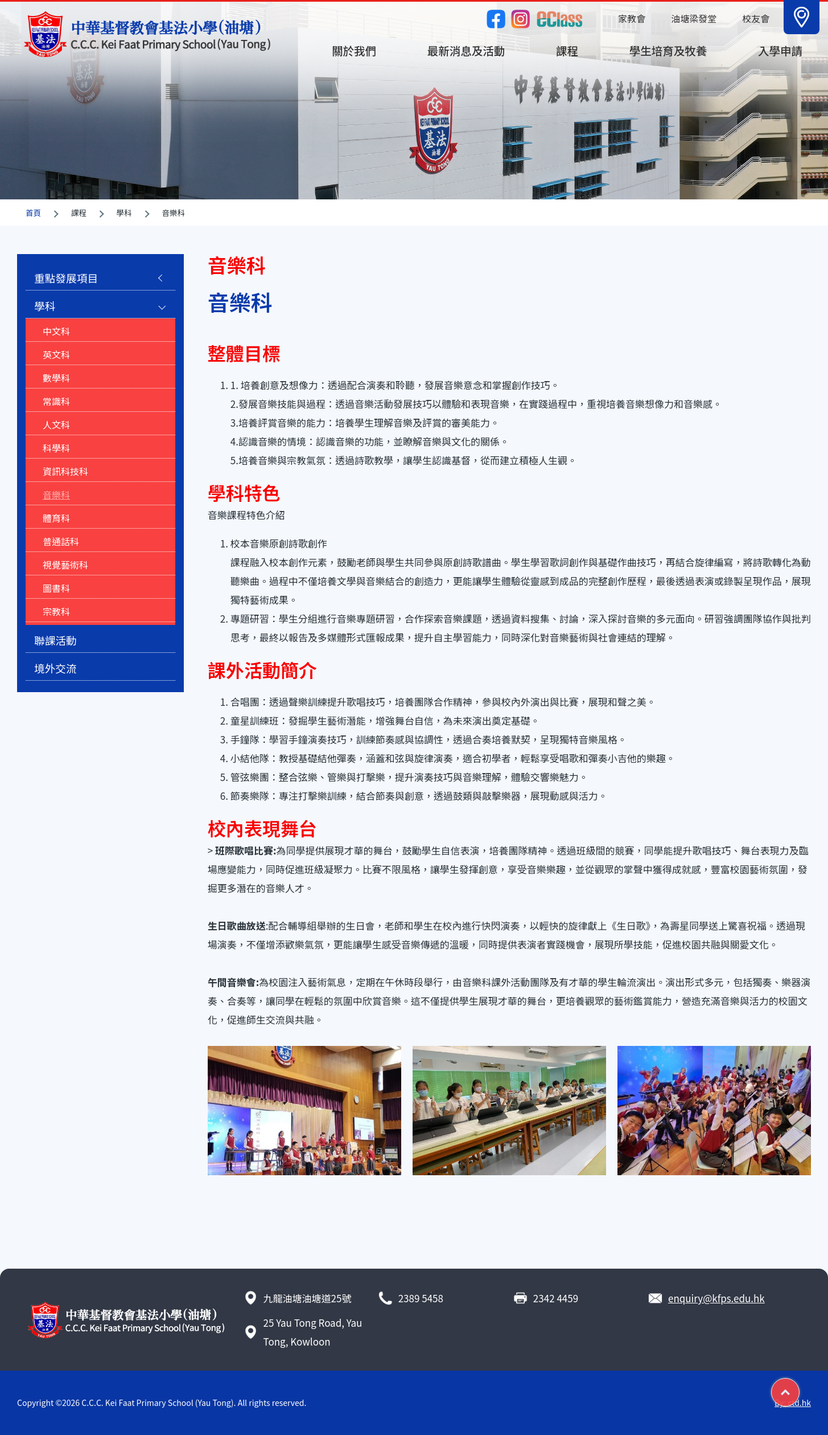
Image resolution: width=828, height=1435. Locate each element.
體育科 (56, 518)
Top (799, 1387)
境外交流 (55, 668)
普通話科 (61, 541)
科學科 (56, 448)
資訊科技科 (65, 471)
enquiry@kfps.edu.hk (716, 1298)
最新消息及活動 (466, 50)
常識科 (56, 401)
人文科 (56, 424)
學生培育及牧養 (668, 50)
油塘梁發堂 (693, 18)
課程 (567, 50)
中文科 (56, 331)
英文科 (56, 354)
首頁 (33, 212)
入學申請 (780, 50)
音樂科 (56, 494)
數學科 (56, 378)
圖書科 (56, 588)
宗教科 (56, 611)
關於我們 (354, 50)
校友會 (755, 18)
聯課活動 (55, 640)
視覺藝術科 (65, 564)
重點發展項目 (66, 277)
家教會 (631, 18)
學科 (44, 305)
